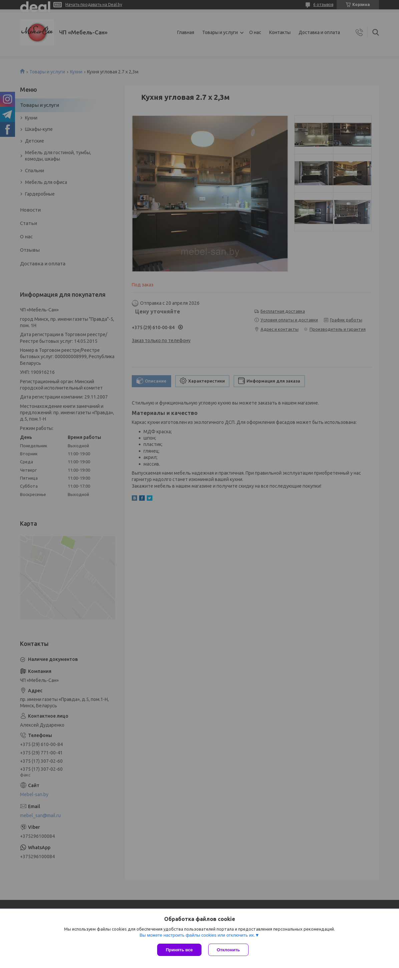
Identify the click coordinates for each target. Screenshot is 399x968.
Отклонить (228, 949)
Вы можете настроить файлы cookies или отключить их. (197, 935)
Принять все (179, 949)
